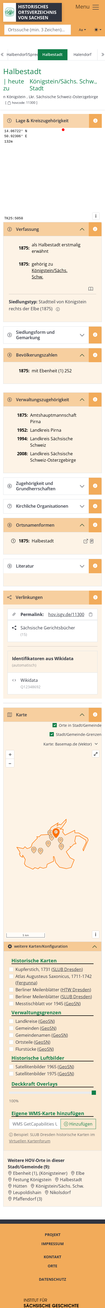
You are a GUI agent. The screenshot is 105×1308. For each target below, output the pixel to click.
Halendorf (82, 54)
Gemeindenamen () (41, 1035)
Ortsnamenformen (30, 525)
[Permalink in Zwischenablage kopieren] (90, 614)
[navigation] (52, 54)
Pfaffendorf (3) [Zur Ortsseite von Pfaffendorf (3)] (27, 1199)
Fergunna (26, 983)
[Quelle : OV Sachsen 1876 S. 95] (91, 541)
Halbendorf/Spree (23, 54)
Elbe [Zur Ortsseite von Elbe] (80, 1173)
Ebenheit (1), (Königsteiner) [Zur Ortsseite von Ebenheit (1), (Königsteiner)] (40, 1173)
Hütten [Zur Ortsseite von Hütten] (20, 1186)
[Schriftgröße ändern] (82, 29)
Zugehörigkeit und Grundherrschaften (31, 485)
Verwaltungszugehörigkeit (38, 400)
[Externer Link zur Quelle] (85, 541)
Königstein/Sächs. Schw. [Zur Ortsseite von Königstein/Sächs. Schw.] (60, 1186)
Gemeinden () (35, 1028)
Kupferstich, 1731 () (49, 969)
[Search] (37, 30)
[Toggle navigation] (87, 7)
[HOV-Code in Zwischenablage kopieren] (9, 103)
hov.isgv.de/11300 (66, 614)
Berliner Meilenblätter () (53, 990)
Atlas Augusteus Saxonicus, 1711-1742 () (53, 979)
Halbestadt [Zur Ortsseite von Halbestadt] (71, 1180)
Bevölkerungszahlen (32, 355)
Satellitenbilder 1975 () (44, 1074)
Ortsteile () (32, 1042)
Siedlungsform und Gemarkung (31, 334)
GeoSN (72, 1004)
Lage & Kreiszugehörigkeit (37, 121)
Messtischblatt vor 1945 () (48, 1004)
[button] (92, 541)
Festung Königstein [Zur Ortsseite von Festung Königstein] (32, 1180)
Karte (17, 715)
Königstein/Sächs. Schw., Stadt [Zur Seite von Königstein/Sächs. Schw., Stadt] (63, 85)
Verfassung (23, 229)
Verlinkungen (25, 597)
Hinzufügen (78, 1124)
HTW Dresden (76, 990)
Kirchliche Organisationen (37, 506)
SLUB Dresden (67, 969)
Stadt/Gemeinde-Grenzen (79, 734)
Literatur (20, 566)
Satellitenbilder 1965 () (44, 1067)
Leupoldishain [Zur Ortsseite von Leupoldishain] (27, 1192)
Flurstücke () (34, 1049)
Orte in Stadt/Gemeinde (80, 725)
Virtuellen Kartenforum (29, 1140)
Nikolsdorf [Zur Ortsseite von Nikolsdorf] (60, 1192)
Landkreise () (35, 1021)
